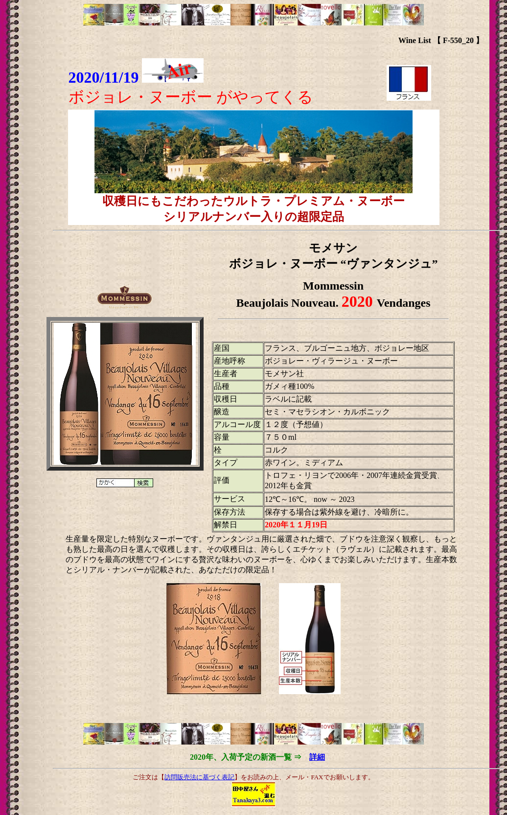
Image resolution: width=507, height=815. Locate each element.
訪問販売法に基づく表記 (199, 777)
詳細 (317, 757)
